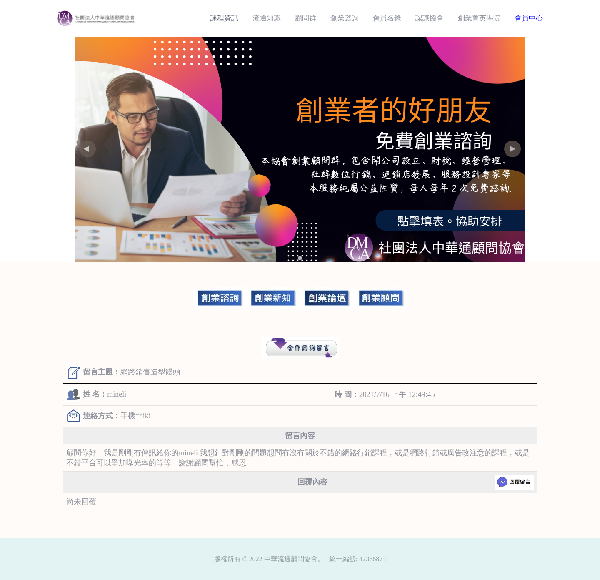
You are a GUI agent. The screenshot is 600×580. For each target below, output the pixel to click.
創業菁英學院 (479, 18)
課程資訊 (224, 18)
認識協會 (429, 18)
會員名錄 (387, 18)
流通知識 (266, 18)
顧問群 (305, 18)
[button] (512, 149)
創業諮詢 (344, 18)
